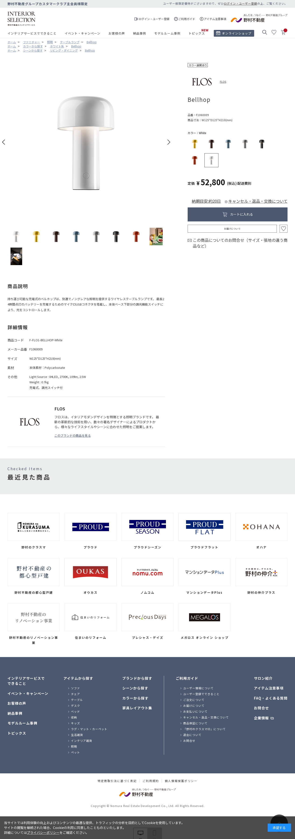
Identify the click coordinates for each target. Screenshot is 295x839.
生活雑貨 (77, 735)
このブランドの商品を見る (72, 435)
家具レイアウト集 (137, 707)
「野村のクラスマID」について (204, 729)
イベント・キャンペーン (82, 33)
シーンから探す (135, 688)
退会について (192, 735)
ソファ (75, 688)
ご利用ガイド (187, 678)
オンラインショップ (236, 33)
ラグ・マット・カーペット (89, 729)
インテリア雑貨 (81, 741)
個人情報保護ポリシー (181, 780)
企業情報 (261, 717)
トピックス (197, 33)
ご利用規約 (151, 780)
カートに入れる (241, 214)
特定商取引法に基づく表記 (117, 780)
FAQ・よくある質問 (271, 698)
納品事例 (139, 33)
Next (168, 142)
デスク (75, 705)
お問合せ (189, 741)
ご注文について (193, 700)
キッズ (75, 723)
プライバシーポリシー (43, 832)
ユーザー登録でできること (201, 694)
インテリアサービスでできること (31, 33)
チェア (75, 694)
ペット (75, 752)
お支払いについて (195, 711)
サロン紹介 (263, 678)
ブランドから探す (137, 678)
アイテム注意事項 (269, 688)
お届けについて (232, 228)
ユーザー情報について (198, 688)
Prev (3, 142)
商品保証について (195, 723)
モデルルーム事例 (167, 33)
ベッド (75, 711)
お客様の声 (117, 33)
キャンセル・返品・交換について (258, 201)
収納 (74, 717)
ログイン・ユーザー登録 (240, 3)
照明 (74, 746)
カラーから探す (135, 698)
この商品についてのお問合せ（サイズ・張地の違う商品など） (240, 243)
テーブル (77, 700)
